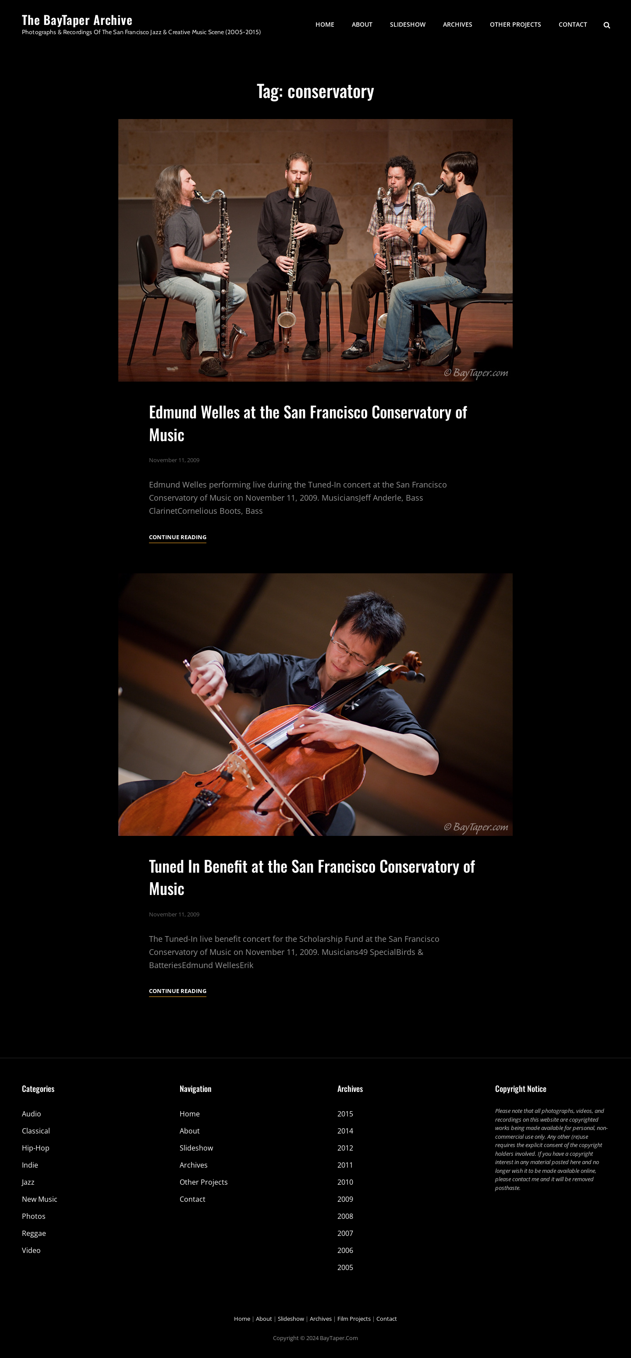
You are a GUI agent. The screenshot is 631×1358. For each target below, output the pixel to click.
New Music (39, 1199)
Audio (31, 1114)
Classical (36, 1131)
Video (31, 1250)
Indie (30, 1165)
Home (325, 24)
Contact (573, 24)
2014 (345, 1131)
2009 (345, 1199)
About (362, 24)
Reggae (34, 1233)
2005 (345, 1267)
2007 (345, 1233)
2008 (345, 1216)
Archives (457, 24)
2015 (345, 1114)
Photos (34, 1216)
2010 (345, 1182)
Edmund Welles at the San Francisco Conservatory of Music (308, 422)
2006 (345, 1250)
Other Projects (515, 24)
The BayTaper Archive (77, 19)
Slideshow (407, 24)
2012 (345, 1148)
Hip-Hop (36, 1148)
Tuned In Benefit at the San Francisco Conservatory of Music (312, 891)
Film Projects (354, 1319)
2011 (345, 1165)
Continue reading (177, 537)
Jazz (28, 1182)
